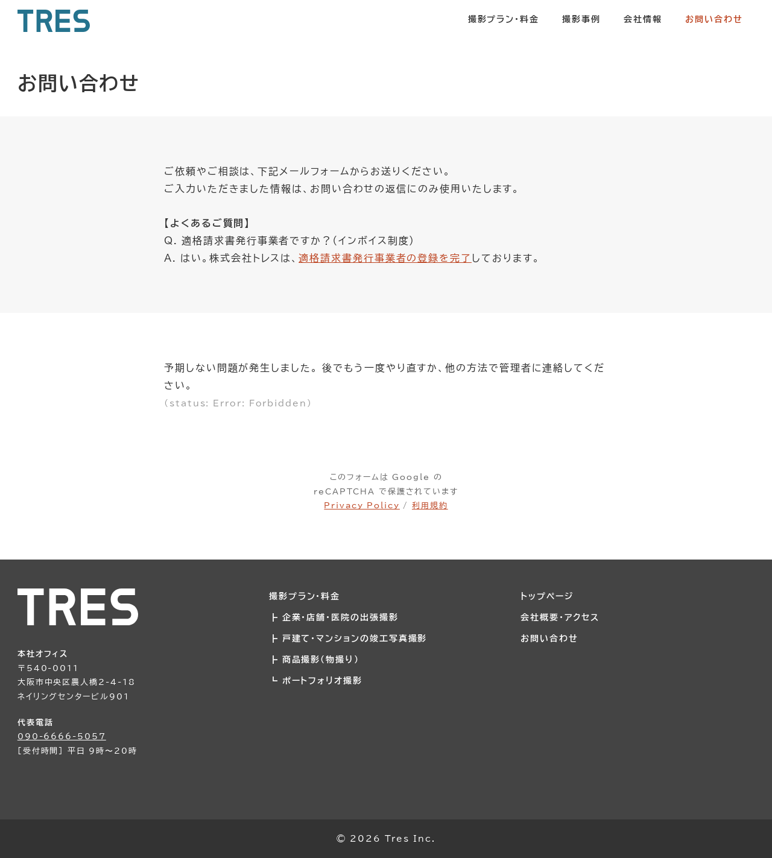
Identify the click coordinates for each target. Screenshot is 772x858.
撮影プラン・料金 (304, 596)
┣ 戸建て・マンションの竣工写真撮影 (348, 638)
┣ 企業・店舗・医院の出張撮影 (334, 617)
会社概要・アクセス (560, 617)
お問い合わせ (549, 638)
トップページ (547, 596)
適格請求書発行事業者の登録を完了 (385, 258)
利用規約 (430, 505)
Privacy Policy (362, 505)
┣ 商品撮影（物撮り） (314, 659)
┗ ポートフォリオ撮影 (315, 680)
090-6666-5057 (61, 736)
